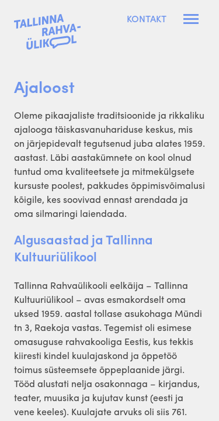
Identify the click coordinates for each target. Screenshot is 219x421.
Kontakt (146, 18)
